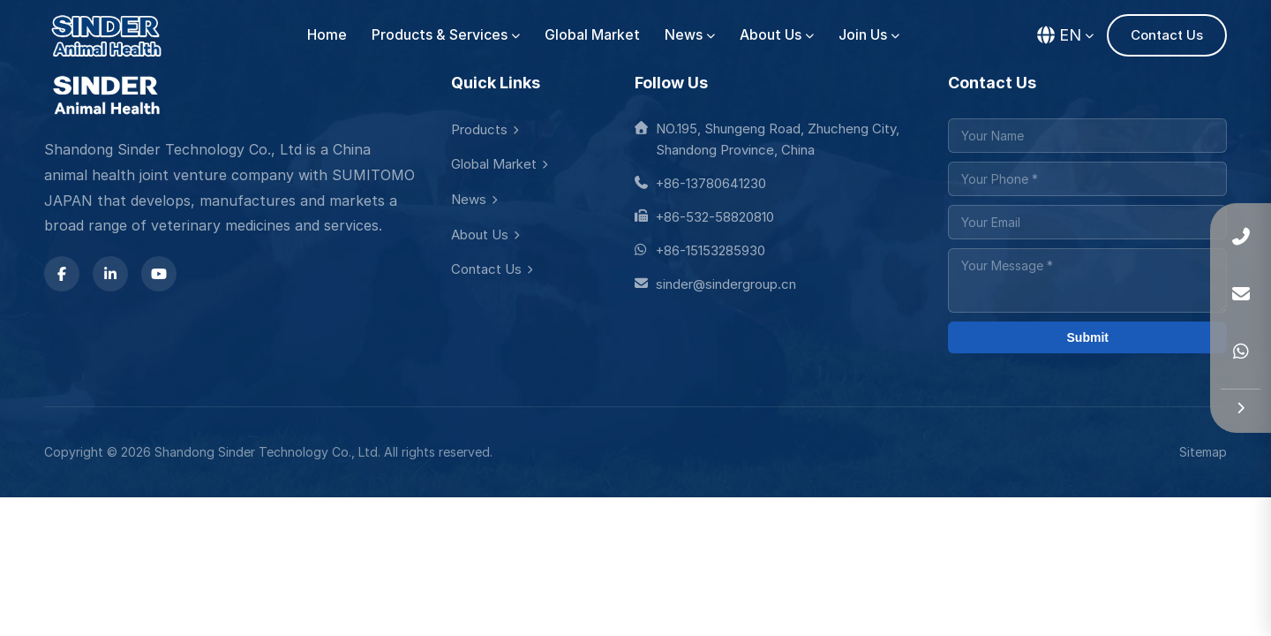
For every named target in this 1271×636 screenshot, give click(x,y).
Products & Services (446, 34)
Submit (1088, 337)
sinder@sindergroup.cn (715, 284)
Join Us (869, 34)
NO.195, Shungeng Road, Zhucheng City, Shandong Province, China (767, 139)
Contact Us (1167, 34)
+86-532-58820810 (704, 216)
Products (484, 129)
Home (327, 34)
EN (1065, 35)
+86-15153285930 (700, 250)
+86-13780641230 (700, 183)
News (690, 34)
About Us (777, 34)
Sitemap (1203, 451)
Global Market (592, 34)
